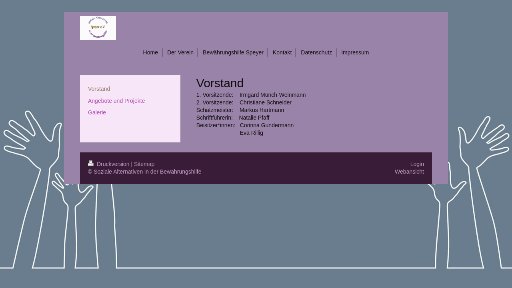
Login (417, 164)
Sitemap (144, 164)
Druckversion (109, 164)
